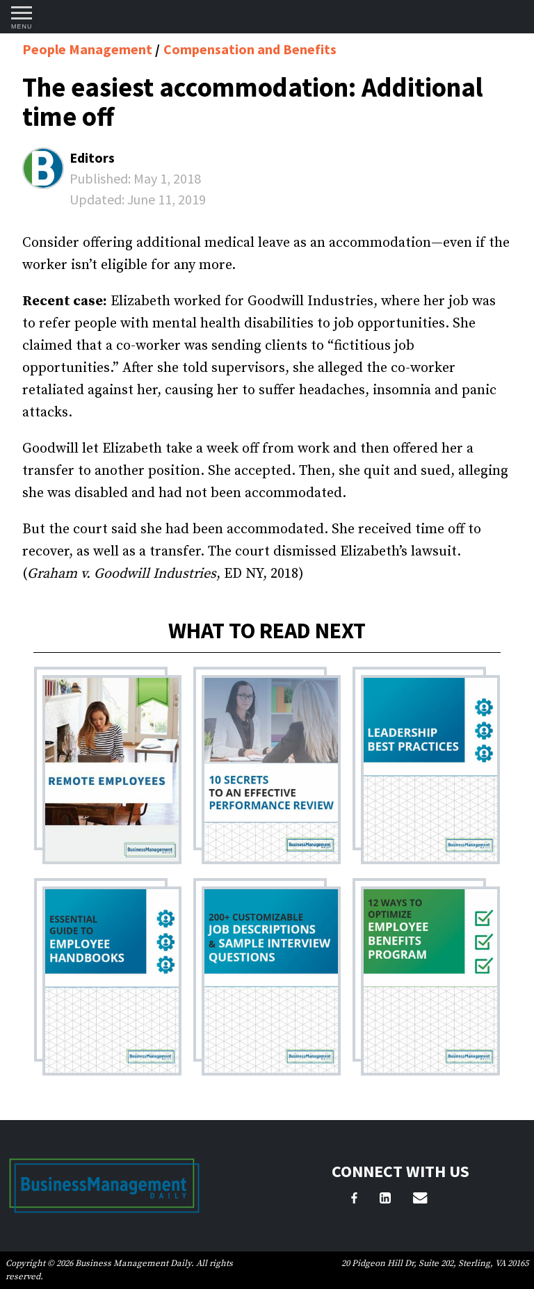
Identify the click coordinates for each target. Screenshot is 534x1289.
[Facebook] (354, 1200)
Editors (92, 157)
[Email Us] (420, 1200)
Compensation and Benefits (250, 49)
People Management (88, 49)
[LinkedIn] (385, 1200)
